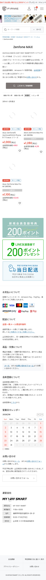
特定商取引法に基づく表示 (34, 559)
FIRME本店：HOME (8, 37)
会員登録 (37, 70)
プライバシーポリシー (11, 566)
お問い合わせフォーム (24, 366)
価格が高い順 (18, 95)
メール (6, 366)
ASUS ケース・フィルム (32, 37)
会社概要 (11, 559)
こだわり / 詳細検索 (25, 86)
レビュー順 (35, 95)
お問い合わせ (31, 77)
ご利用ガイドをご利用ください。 (22, 332)
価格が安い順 (7, 95)
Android (19, 37)
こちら (13, 402)
